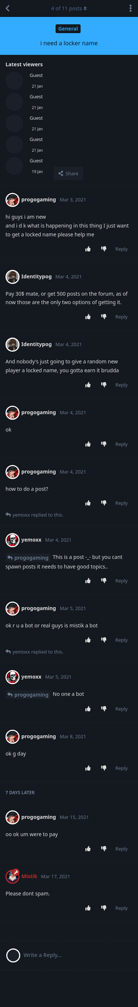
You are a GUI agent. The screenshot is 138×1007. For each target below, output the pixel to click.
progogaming (31, 557)
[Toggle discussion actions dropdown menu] (130, 8)
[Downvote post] (105, 249)
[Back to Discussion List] (7, 8)
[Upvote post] (89, 249)
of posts (68, 8)
